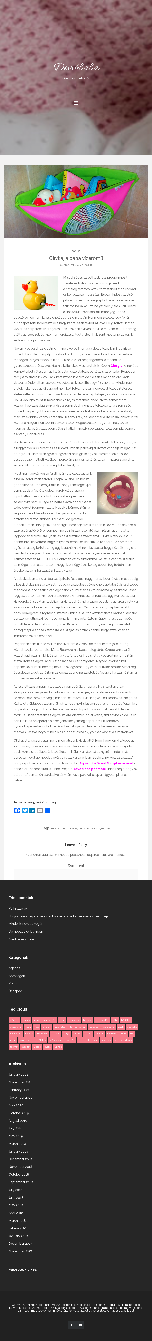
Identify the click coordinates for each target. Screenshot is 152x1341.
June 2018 (16, 1198)
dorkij (88, 265)
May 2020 (16, 1105)
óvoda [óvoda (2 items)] (48, 1046)
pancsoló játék (98, 828)
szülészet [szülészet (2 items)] (83, 1040)
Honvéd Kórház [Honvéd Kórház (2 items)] (77, 1027)
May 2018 (16, 1205)
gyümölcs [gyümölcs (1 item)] (59, 1027)
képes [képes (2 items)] (77, 1033)
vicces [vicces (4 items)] (37, 1046)
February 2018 (19, 1228)
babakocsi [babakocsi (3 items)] (73, 1020)
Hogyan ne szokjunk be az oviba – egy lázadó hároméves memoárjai (59, 916)
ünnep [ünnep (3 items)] (58, 1046)
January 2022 (18, 1074)
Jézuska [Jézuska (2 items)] (132, 1027)
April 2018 (16, 1213)
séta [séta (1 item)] (95, 1040)
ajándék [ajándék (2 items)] (14, 1020)
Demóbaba (76, 70)
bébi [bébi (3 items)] (114, 1020)
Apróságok (17, 976)
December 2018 (20, 1159)
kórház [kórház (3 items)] (88, 1033)
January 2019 (18, 1151)
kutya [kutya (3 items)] (66, 1033)
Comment (76, 865)
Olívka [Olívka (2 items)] (123, 1033)
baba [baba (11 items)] (62, 1020)
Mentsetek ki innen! (22, 939)
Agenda (76, 251)
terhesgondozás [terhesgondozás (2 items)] (123, 1040)
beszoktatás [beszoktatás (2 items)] (101, 1020)
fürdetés (72, 828)
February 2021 (19, 1090)
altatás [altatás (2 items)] (26, 1020)
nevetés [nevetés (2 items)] (111, 1033)
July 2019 (15, 1128)
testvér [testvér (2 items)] (14, 1046)
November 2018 (20, 1167)
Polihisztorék (18, 908)
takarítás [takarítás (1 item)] (106, 1040)
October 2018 (19, 1174)
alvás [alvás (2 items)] (36, 1020)
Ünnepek (15, 991)
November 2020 (21, 1097)
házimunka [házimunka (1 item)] (108, 1027)
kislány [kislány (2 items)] (29, 1033)
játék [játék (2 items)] (121, 1027)
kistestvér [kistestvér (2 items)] (42, 1033)
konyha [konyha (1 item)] (55, 1033)
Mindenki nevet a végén (26, 924)
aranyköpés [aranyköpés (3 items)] (49, 1020)
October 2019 (19, 1113)
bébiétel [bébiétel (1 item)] (125, 1020)
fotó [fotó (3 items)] (37, 1027)
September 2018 (21, 1182)
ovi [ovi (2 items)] (131, 1033)
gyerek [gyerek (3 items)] (46, 1027)
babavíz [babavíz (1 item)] (87, 1020)
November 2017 (20, 1251)
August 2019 (18, 1121)
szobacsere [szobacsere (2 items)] (26, 1040)
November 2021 (20, 1082)
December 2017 (20, 1243)
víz (108, 828)
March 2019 (17, 1144)
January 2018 (18, 1236)
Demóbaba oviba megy (26, 931)
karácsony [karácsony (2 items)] (15, 1033)
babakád (55, 828)
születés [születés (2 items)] (41, 1040)
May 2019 (16, 1136)
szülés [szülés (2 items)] (70, 1040)
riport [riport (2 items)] (13, 1040)
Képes (13, 983)
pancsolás (84, 828)
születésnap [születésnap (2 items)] (56, 1040)
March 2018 (17, 1220)
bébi (64, 828)
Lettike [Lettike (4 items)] (99, 1033)
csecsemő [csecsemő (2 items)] (15, 1027)
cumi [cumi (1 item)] (28, 1027)
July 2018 (15, 1190)
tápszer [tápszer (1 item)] (26, 1046)
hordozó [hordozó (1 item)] (93, 1027)
